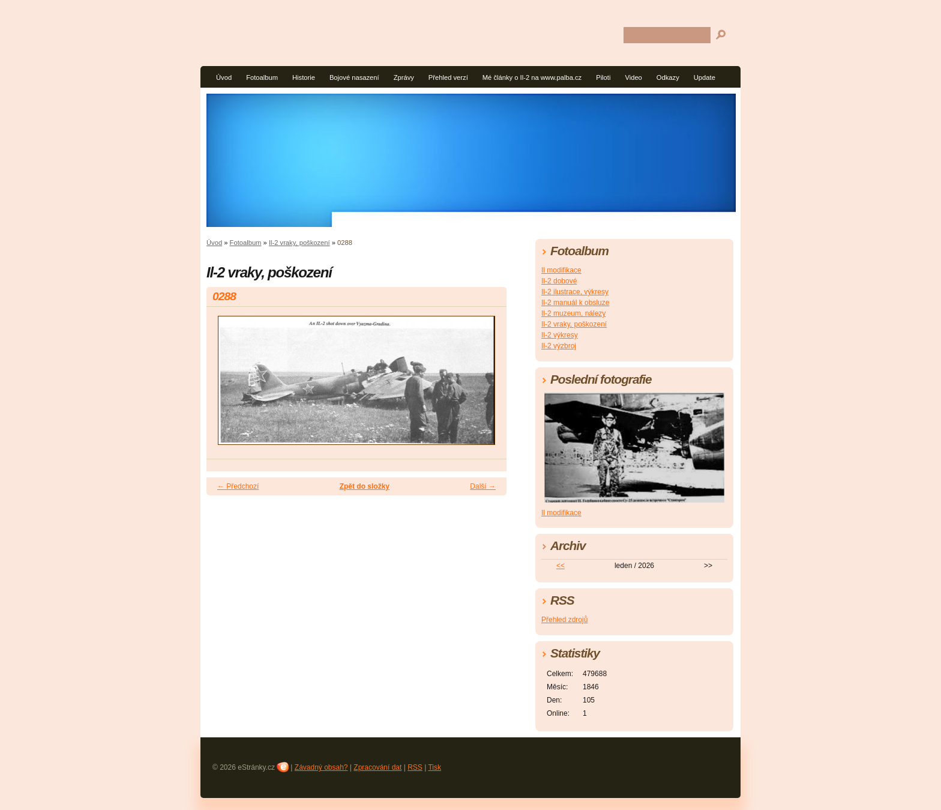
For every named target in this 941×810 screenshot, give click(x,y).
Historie (303, 77)
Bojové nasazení (354, 77)
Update (704, 77)
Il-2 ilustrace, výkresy (575, 292)
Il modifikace (561, 270)
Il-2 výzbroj (558, 346)
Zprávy (404, 77)
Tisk (434, 767)
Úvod (224, 77)
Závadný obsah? (321, 767)
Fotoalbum (262, 77)
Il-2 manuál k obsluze (575, 302)
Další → (483, 486)
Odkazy (668, 77)
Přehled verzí (448, 77)
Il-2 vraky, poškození (299, 242)
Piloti (603, 77)
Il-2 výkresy (559, 335)
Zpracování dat (377, 767)
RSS (414, 767)
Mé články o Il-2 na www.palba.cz (532, 77)
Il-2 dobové (559, 281)
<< (560, 565)
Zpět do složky (364, 486)
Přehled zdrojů (564, 619)
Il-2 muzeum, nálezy (573, 313)
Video (633, 77)
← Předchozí (238, 486)
